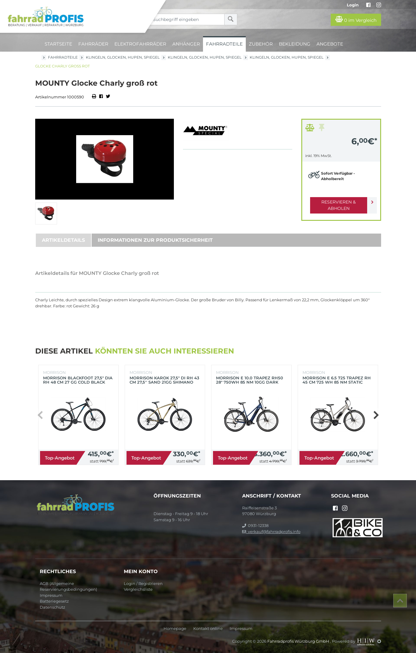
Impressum (51, 595)
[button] (375, 415)
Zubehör (261, 44)
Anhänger (186, 44)
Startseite (58, 44)
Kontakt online (208, 629)
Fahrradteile (224, 44)
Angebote (329, 44)
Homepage (175, 629)
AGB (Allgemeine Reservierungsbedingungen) (68, 586)
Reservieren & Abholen (336, 202)
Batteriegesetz (54, 601)
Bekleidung (294, 44)
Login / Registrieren (143, 583)
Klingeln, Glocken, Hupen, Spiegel (123, 57)
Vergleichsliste (138, 589)
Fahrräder (93, 44)
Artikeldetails (63, 240)
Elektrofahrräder (140, 44)
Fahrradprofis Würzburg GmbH (298, 641)
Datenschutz (52, 607)
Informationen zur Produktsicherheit (155, 240)
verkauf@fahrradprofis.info (271, 531)
